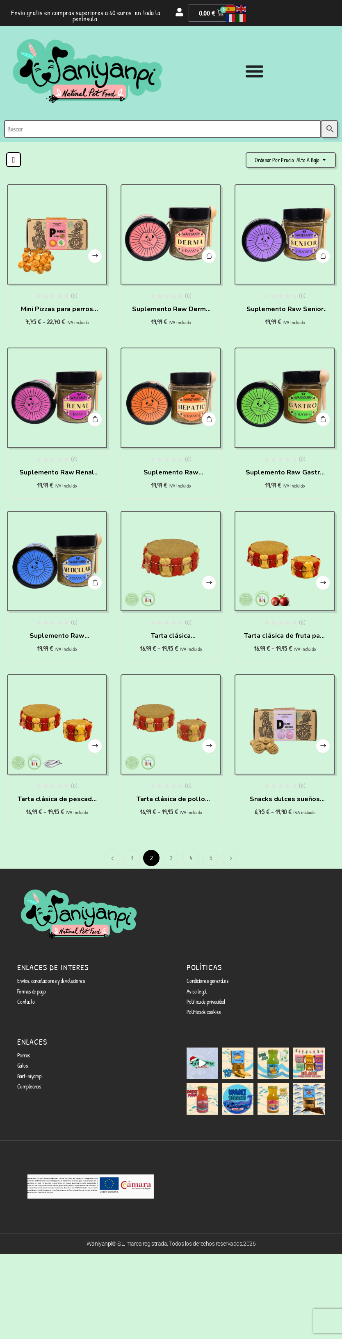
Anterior (112, 858)
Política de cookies (204, 1012)
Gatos (22, 1065)
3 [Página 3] (171, 858)
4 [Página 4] (191, 858)
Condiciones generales (207, 980)
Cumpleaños (29, 1086)
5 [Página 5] (211, 858)
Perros (23, 1055)
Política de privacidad (206, 1001)
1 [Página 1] (132, 858)
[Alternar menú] (254, 71)
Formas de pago (31, 991)
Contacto (25, 1001)
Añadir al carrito (209, 256)
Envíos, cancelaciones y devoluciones (51, 980)
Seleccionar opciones (95, 256)
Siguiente (230, 858)
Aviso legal (197, 991)
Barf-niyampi (30, 1076)
